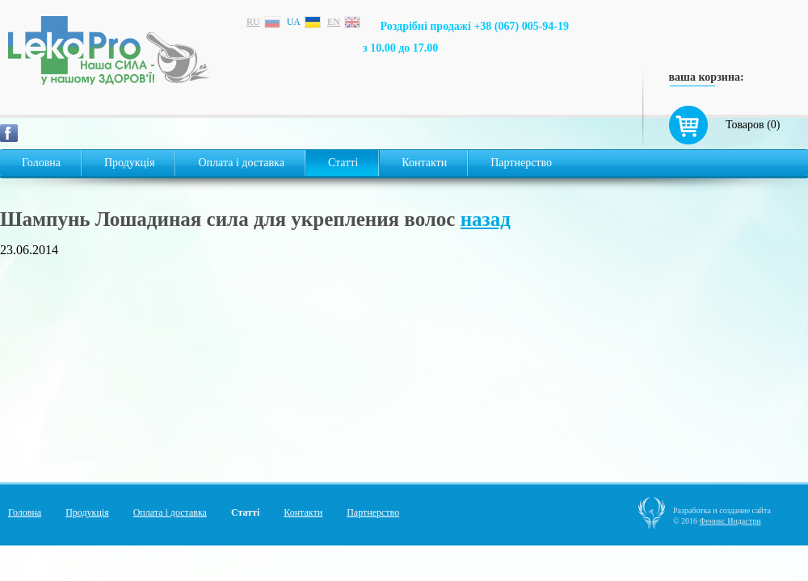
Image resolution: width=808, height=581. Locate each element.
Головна (41, 163)
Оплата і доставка (241, 163)
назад (486, 219)
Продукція (129, 163)
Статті (343, 163)
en (333, 21)
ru (253, 21)
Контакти (424, 163)
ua (294, 21)
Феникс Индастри (730, 520)
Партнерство (521, 163)
